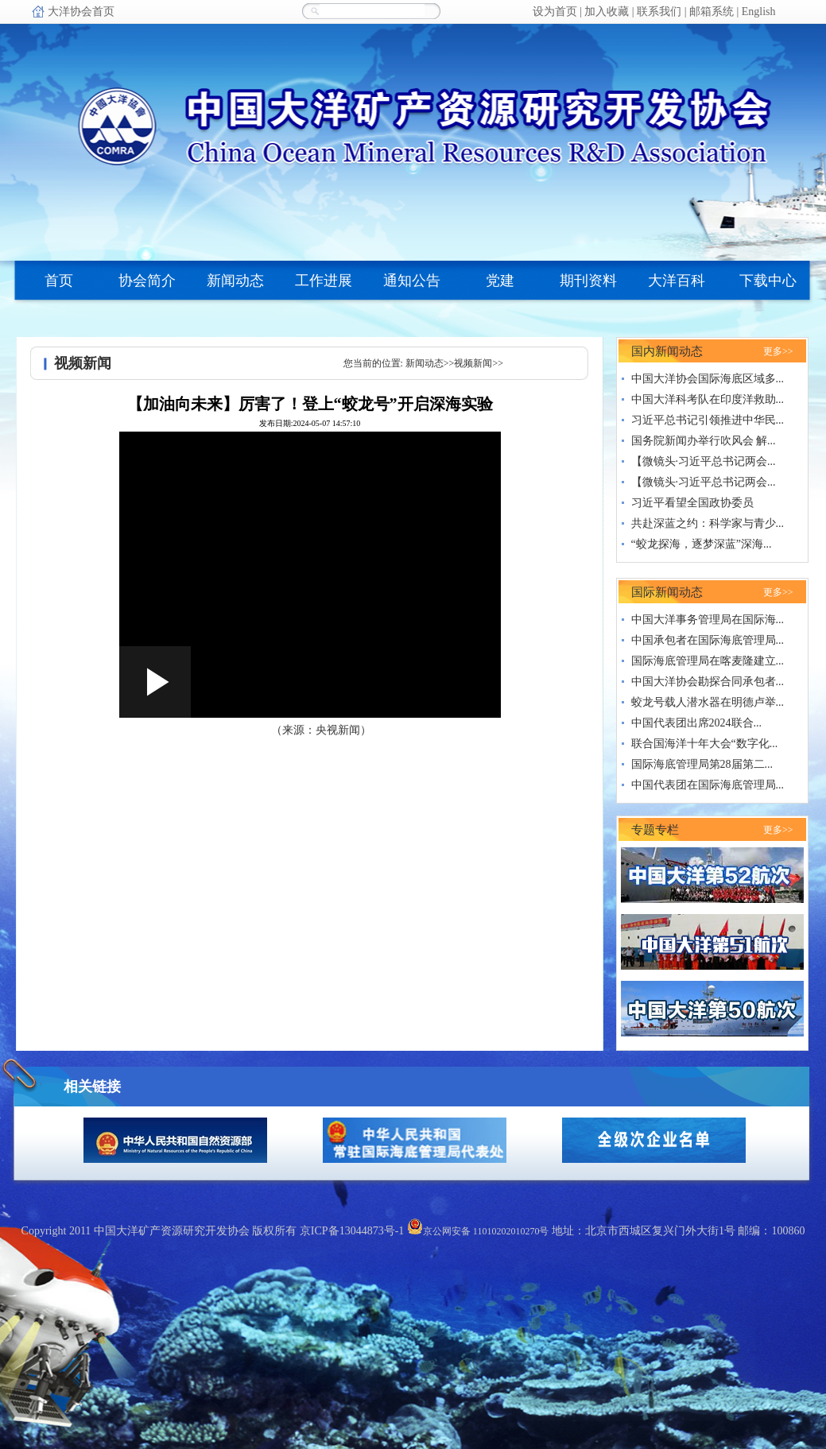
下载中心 (768, 281)
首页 (59, 281)
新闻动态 (424, 363)
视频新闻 (473, 363)
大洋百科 (676, 281)
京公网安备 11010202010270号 (478, 1231)
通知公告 (411, 281)
